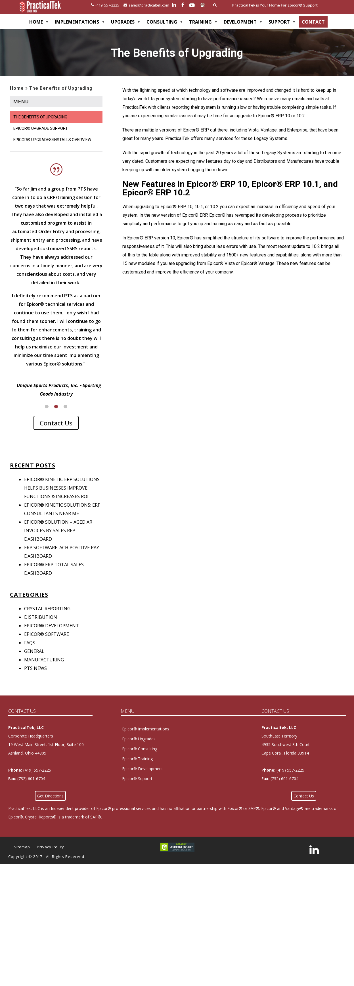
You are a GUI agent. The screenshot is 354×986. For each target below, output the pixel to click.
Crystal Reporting (47, 617)
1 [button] (47, 415)
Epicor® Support (137, 787)
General (34, 660)
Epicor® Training (137, 767)
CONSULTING (164, 22)
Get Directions (50, 804)
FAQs (29, 651)
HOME (39, 22)
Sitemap (22, 855)
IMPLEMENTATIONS (80, 22)
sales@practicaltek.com (146, 5)
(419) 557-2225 (105, 5)
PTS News (35, 677)
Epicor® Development (51, 634)
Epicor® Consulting (139, 757)
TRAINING (203, 22)
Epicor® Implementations (145, 737)
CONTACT (313, 22)
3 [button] (65, 415)
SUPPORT (282, 22)
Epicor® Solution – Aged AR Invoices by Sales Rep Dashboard (58, 539)
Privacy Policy (50, 855)
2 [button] (56, 415)
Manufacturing (44, 668)
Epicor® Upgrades (139, 747)
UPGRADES (126, 22)
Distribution (40, 625)
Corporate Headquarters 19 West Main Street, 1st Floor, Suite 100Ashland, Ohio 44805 (46, 753)
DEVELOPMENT (243, 22)
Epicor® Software (46, 643)
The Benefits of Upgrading (40, 117)
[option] (56, 282)
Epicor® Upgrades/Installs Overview (52, 139)
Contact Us (56, 431)
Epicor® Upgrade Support (40, 128)
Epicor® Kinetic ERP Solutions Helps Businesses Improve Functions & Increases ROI (62, 496)
